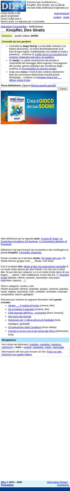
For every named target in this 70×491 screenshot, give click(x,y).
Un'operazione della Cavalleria (24, 327)
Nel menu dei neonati (19, 316)
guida (66, 17)
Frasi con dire (54, 351)
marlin (48, 347)
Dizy (3, 482)
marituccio (7, 347)
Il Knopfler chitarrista (30, 252)
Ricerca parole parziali (43, 85)
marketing (38, 347)
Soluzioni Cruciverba (14, 26)
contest (57, 17)
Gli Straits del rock (51, 258)
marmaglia (58, 347)
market (27, 347)
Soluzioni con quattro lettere (17, 354)
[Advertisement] (35, 443)
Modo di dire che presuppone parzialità (45, 266)
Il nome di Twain (49, 238)
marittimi (34, 344)
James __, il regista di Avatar (23, 305)
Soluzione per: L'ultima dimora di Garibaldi (31, 320)
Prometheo (7, 485)
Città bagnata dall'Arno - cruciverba (27, 312)
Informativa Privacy (57, 482)
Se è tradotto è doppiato (21, 309)
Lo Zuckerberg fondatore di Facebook (32, 240)
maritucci (56, 344)
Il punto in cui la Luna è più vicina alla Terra (31, 331)
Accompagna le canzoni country (39, 68)
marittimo (45, 344)
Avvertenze (63, 485)
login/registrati (61, 13)
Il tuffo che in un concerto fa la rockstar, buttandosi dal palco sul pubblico (38, 56)
